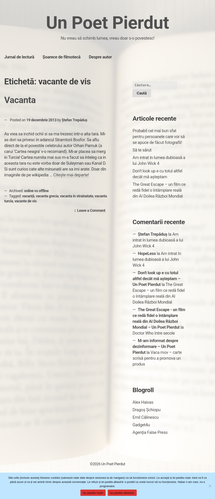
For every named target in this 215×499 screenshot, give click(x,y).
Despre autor (100, 56)
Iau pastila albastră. (122, 492)
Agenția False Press (150, 432)
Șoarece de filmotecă (62, 56)
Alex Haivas (142, 402)
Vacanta (20, 100)
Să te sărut (141, 150)
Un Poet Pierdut (107, 22)
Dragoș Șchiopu (146, 409)
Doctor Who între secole (153, 333)
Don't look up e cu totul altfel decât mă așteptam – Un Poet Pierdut (156, 278)
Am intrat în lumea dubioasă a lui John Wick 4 (157, 240)
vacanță (28, 196)
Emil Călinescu (145, 417)
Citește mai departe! (71, 174)
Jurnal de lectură (19, 56)
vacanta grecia (47, 196)
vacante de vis (25, 201)
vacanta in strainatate (76, 196)
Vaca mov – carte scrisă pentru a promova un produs (157, 358)
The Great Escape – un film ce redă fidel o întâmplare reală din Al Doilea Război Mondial (158, 190)
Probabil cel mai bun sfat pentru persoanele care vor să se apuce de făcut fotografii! (158, 136)
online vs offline (36, 191)
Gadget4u (141, 424)
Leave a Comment (92, 211)
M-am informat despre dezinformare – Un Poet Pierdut (155, 346)
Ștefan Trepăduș (74, 120)
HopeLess (147, 253)
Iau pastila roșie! (93, 492)
